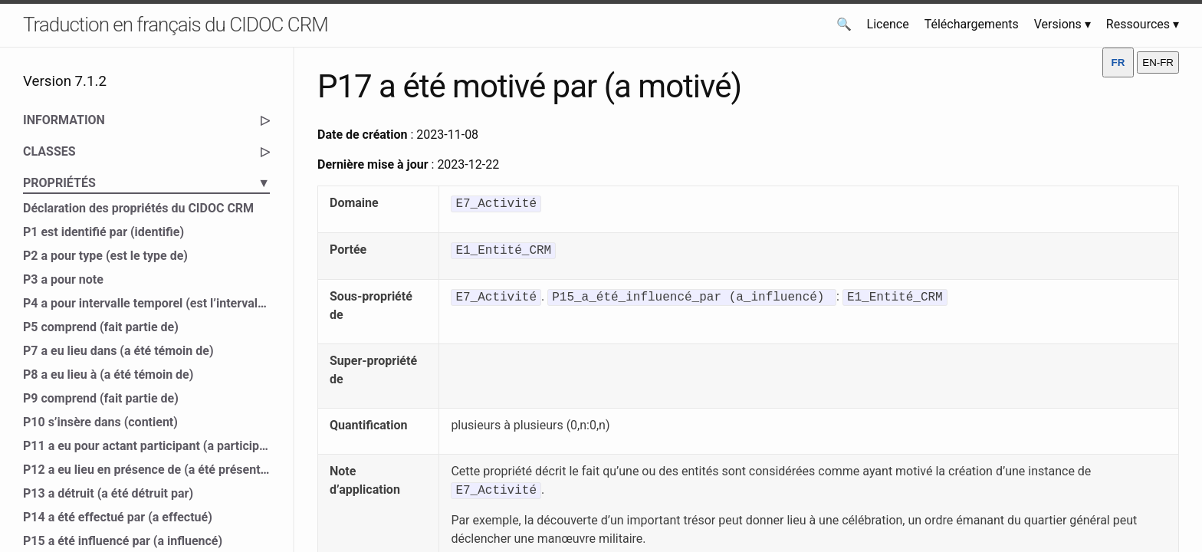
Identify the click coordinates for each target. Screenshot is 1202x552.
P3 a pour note (63, 279)
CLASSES (146, 152)
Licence (888, 24)
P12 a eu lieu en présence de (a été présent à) (146, 469)
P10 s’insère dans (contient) (100, 422)
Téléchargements (971, 24)
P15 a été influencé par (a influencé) (122, 541)
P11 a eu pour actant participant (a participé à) (146, 446)
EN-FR (1158, 62)
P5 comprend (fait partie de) (101, 327)
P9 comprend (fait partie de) (101, 398)
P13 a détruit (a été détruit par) (108, 493)
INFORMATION (146, 120)
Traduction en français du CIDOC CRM (175, 24)
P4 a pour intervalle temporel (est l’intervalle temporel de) (146, 303)
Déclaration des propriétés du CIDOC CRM (138, 208)
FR (1118, 62)
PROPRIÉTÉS (146, 183)
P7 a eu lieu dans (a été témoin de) (118, 350)
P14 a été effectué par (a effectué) (117, 517)
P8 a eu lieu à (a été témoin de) (108, 374)
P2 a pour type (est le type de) (105, 255)
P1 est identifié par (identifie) (103, 232)
